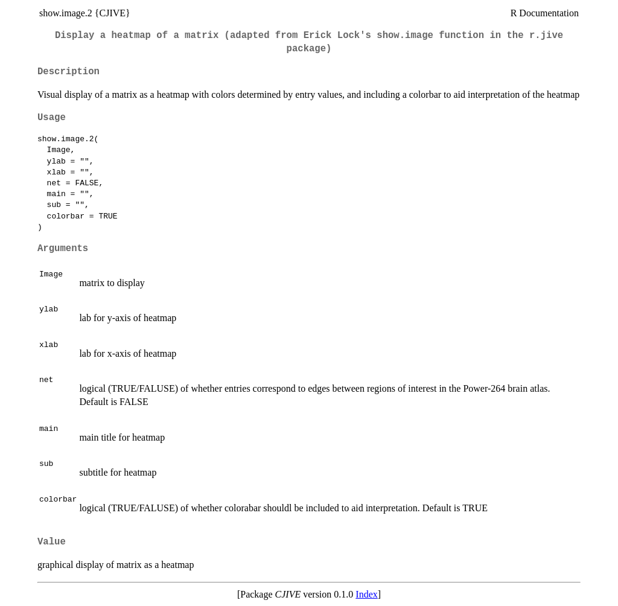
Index (366, 594)
